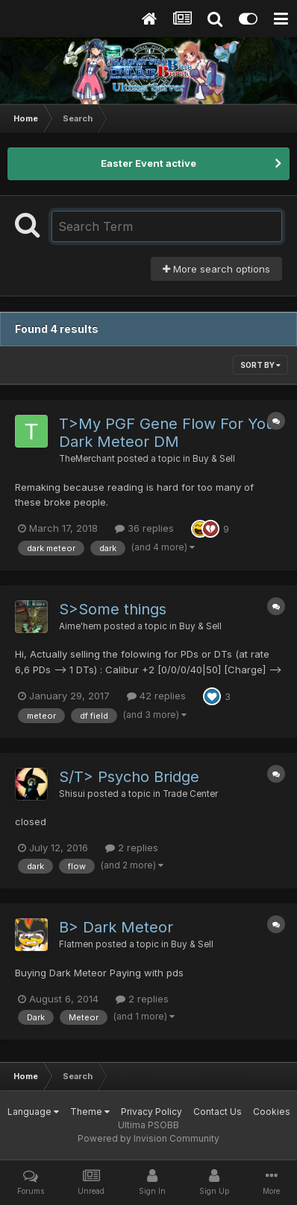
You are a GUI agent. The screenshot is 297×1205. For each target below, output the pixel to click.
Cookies (271, 1111)
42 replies (156, 696)
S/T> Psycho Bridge (129, 777)
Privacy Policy (151, 1111)
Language (33, 1111)
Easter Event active (148, 163)
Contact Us (217, 1111)
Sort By (260, 364)
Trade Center (190, 794)
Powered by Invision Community (148, 1138)
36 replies (144, 528)
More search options (216, 269)
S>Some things (112, 609)
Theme (90, 1111)
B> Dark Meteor (116, 927)
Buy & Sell (214, 459)
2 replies (131, 847)
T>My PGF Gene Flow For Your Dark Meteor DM (170, 433)
